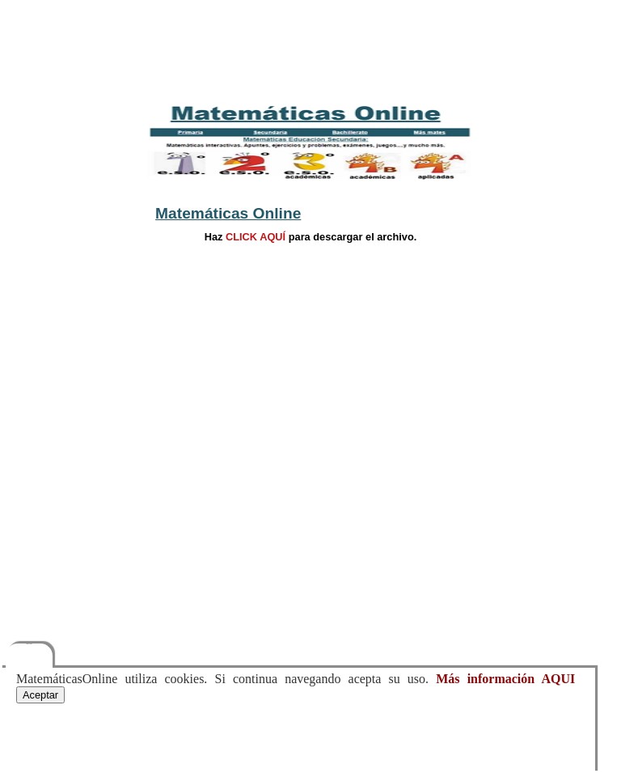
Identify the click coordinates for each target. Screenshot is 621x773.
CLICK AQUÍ (255, 237)
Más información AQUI (505, 679)
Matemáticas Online (228, 213)
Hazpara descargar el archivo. (311, 237)
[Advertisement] (310, 48)
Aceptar (40, 695)
